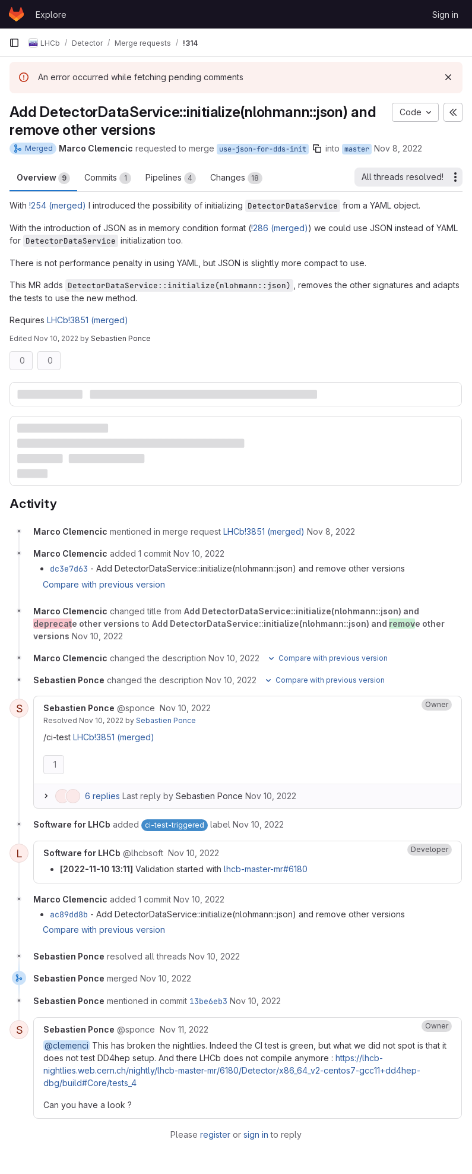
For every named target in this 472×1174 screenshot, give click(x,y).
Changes (236, 178)
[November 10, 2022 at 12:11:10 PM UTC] (193, 853)
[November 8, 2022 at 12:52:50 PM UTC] (331, 531)
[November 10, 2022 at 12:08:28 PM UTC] (230, 680)
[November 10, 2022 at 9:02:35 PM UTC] (214, 956)
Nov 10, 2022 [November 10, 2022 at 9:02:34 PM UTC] (101, 720)
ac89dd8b (69, 914)
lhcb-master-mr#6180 (266, 869)
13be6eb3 (208, 1001)
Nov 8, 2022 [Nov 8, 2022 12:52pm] (398, 148)
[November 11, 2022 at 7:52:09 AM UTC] (184, 1029)
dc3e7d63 (69, 568)
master (356, 149)
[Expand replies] (46, 796)
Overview (43, 178)
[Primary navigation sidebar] (14, 42)
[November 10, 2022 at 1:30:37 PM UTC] (198, 899)
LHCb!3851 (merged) (87, 320)
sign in (255, 1134)
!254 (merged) (57, 205)
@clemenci (66, 1045)
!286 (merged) (279, 228)
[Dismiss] (448, 77)
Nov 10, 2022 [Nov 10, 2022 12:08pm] (56, 338)
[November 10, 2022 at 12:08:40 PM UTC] (185, 708)
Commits (107, 178)
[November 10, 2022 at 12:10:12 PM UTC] (258, 824)
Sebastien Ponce (166, 720)
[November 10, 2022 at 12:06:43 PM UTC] (97, 636)
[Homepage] (16, 14)
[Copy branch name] (317, 148)
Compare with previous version (104, 584)
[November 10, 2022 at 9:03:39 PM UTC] (165, 978)
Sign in (445, 15)
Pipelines (170, 178)
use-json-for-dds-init (262, 149)
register (215, 1134)
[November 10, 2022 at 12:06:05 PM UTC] (198, 553)
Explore (51, 15)
